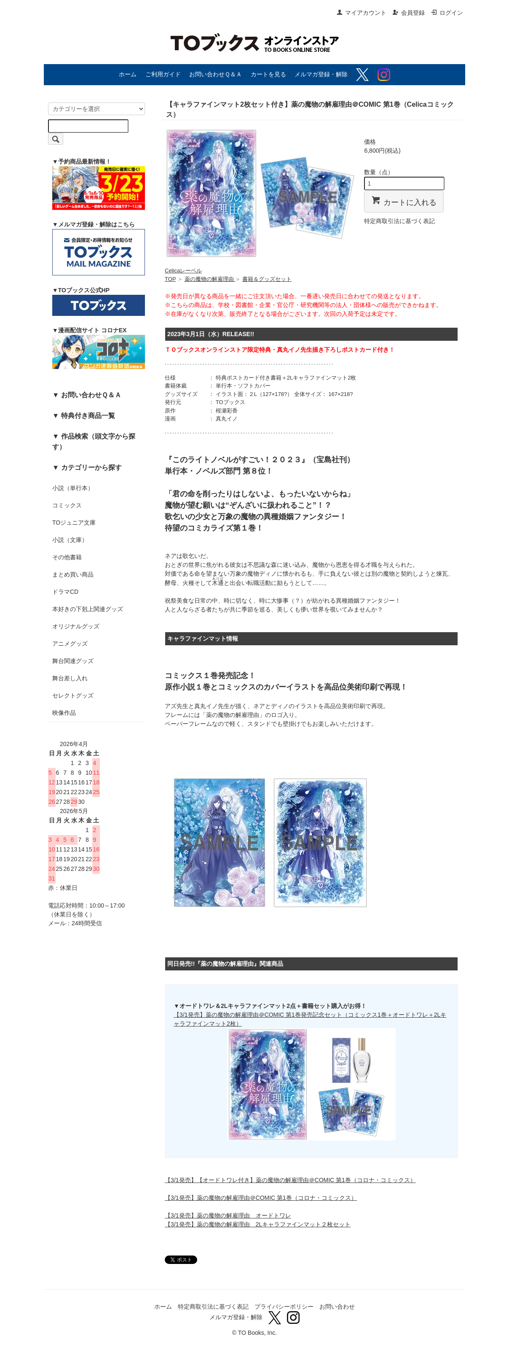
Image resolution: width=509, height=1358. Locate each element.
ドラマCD (65, 591)
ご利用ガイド (163, 74)
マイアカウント (361, 12)
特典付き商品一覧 (88, 415)
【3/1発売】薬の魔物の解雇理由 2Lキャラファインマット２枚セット (258, 1224)
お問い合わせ (337, 1306)
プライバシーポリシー (283, 1306)
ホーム (128, 74)
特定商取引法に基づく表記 (399, 221)
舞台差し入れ (70, 678)
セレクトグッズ (73, 695)
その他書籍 (67, 557)
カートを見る (268, 74)
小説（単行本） (73, 488)
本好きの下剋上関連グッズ (87, 609)
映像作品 (64, 712)
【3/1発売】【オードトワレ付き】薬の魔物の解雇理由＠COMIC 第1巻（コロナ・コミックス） (290, 1180)
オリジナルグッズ (75, 626)
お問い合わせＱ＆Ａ (215, 74)
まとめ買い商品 (73, 574)
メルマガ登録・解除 (321, 74)
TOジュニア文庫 (74, 522)
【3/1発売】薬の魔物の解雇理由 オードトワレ (228, 1215)
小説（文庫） (70, 539)
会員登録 (408, 12)
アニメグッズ (70, 643)
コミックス (67, 505)
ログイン (447, 12)
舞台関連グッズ (73, 660)
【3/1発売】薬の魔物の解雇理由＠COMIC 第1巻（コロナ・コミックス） (261, 1197)
